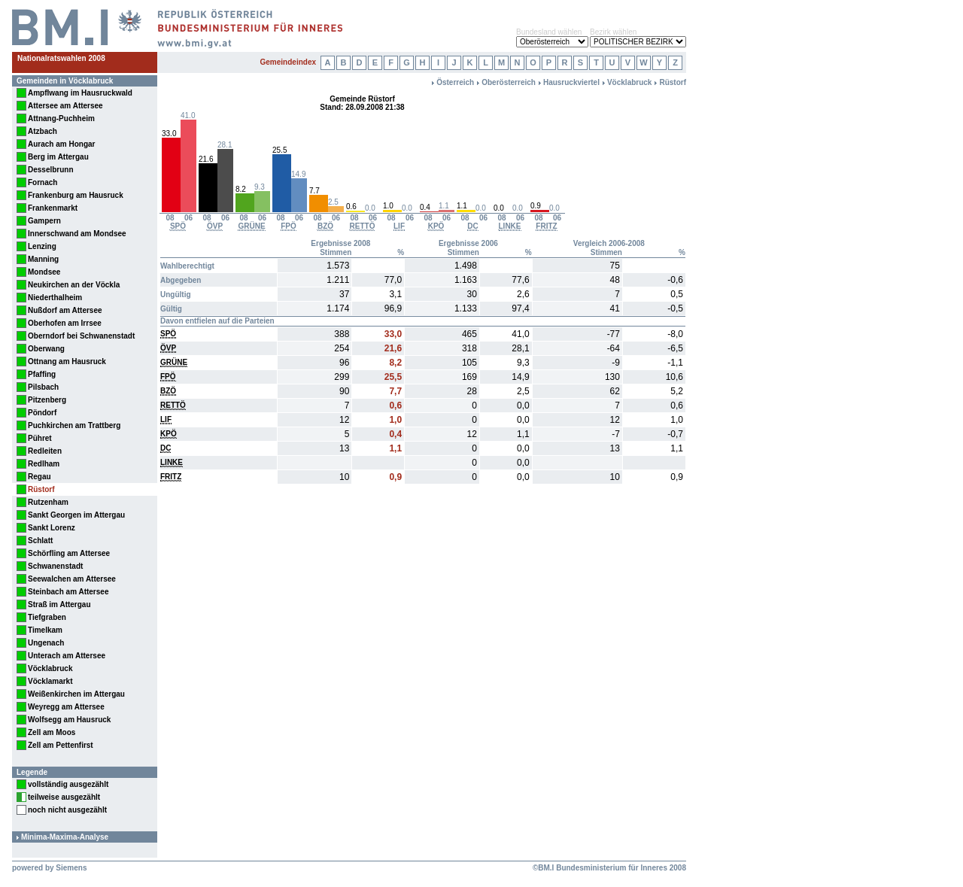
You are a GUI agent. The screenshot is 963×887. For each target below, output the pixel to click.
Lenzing (42, 246)
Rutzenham (48, 502)
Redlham (43, 464)
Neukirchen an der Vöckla (74, 285)
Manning (43, 259)
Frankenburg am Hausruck (75, 195)
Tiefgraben (47, 617)
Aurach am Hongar (61, 144)
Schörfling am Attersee (69, 553)
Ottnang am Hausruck (67, 361)
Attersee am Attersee (65, 106)
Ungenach (46, 643)
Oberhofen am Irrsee (65, 323)
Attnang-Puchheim (61, 118)
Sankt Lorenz (51, 528)
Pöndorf (42, 413)
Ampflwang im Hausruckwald (80, 93)
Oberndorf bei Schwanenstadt (81, 336)
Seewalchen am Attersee (72, 579)
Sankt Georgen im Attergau (76, 515)
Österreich (455, 82)
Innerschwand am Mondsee (77, 233)
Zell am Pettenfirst (60, 745)
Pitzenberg (47, 400)
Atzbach (42, 131)
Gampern (44, 221)
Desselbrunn (51, 170)
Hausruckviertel (571, 82)
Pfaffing (42, 374)
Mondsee (44, 272)
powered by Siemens (49, 868)
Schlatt (40, 540)
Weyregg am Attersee (66, 707)
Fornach (42, 182)
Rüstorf (41, 489)
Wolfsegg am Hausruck (69, 719)
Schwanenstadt (55, 566)
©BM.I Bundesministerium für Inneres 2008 (609, 868)
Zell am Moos (51, 732)
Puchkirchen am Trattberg (74, 425)
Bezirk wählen (613, 32)
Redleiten (45, 451)
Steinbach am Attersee (68, 592)
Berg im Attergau (58, 157)
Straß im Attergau (59, 604)
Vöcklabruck (50, 668)
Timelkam (45, 630)
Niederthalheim (55, 297)
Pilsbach (43, 387)
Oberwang (46, 349)
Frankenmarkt (52, 208)
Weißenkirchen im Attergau (76, 694)
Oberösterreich (509, 82)
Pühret (40, 438)
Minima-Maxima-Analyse (64, 837)
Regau (39, 476)
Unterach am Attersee (66, 656)
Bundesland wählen (549, 32)
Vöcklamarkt (50, 681)
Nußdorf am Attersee (65, 310)
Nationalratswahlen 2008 (61, 58)
